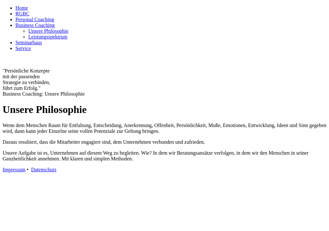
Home (21, 8)
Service (23, 48)
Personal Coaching (34, 19)
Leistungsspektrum (47, 36)
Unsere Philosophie (48, 31)
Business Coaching (35, 25)
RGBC (22, 13)
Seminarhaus (28, 42)
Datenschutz (44, 169)
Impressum (14, 169)
